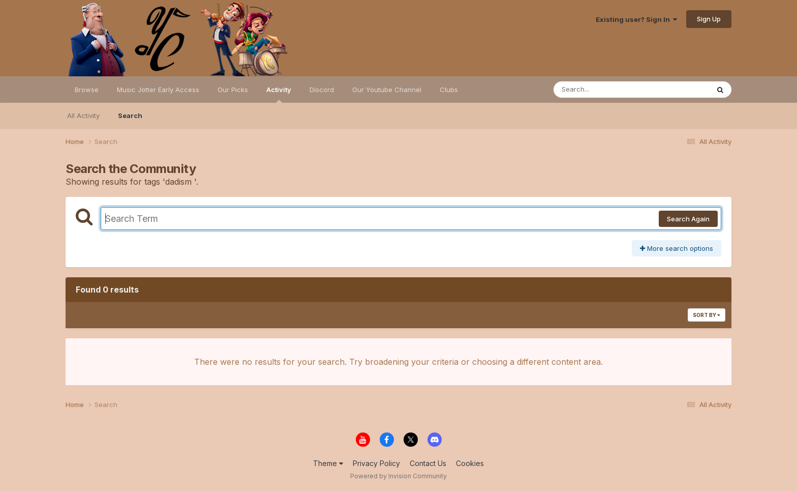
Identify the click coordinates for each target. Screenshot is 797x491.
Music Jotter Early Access (158, 89)
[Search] (604, 89)
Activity (278, 94)
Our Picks (233, 89)
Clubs (449, 89)
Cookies (470, 463)
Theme (328, 463)
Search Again (688, 219)
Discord (322, 89)
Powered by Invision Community (398, 476)
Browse (87, 89)
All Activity (83, 115)
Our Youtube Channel (386, 89)
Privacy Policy (376, 463)
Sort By (706, 315)
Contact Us (428, 463)
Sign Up (709, 19)
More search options (676, 248)
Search (130, 115)
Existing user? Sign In (636, 19)
